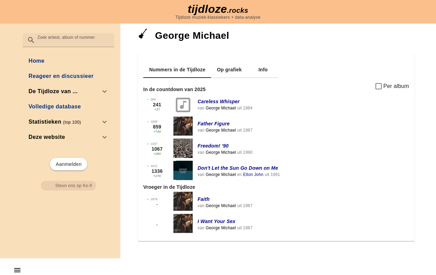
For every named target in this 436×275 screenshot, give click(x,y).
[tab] (177, 69)
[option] (68, 91)
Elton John (253, 174)
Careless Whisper (219, 101)
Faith (204, 199)
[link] (68, 61)
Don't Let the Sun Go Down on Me (238, 168)
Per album (396, 86)
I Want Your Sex (216, 221)
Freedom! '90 (213, 146)
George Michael (221, 108)
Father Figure (214, 123)
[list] (68, 99)
